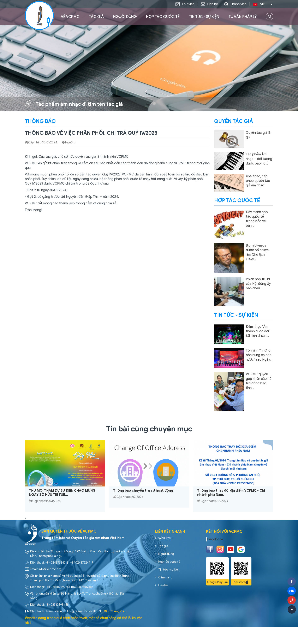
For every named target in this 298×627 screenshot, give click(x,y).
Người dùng (125, 16)
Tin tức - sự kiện (204, 16)
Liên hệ (163, 585)
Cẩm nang (165, 577)
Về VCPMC (70, 16)
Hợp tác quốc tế (163, 16)
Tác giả (96, 16)
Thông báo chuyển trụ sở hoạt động (143, 491)
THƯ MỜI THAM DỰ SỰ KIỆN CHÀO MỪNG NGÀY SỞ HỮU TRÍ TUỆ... (62, 493)
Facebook (215, 539)
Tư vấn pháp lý (242, 16)
